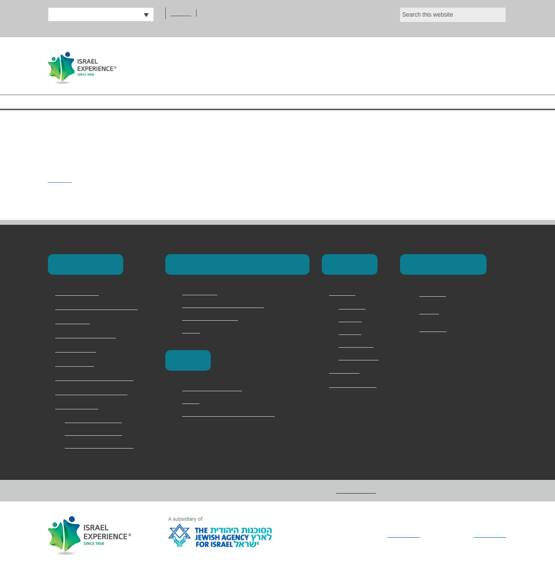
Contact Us (465, 65)
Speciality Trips (78, 406)
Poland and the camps (216, 388)
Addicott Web (488, 534)
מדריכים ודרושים (353, 385)
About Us (289, 65)
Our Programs (374, 65)
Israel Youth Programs (89, 335)
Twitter (431, 311)
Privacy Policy (360, 357)
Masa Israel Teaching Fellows (227, 305)
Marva (192, 330)
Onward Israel (76, 364)
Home (226, 65)
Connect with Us (441, 264)
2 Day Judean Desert (97, 420)
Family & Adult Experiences (96, 378)
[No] (543, 16)
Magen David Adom (212, 317)
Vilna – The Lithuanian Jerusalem (234, 413)
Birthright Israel (78, 293)
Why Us (350, 331)
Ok (493, 16)
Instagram (435, 329)
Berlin (191, 400)
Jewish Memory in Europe (95, 392)
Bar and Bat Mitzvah (96, 432)
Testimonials (358, 344)
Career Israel (202, 292)
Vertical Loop (392, 534)
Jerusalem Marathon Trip (104, 445)
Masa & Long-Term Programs (100, 307)
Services (352, 319)
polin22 (60, 179)
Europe (187, 360)
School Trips (74, 321)
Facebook (434, 294)
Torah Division (76, 350)
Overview (353, 306)
